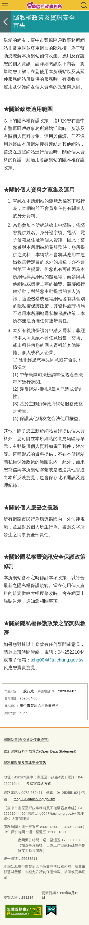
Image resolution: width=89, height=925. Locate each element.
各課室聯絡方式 (38, 784)
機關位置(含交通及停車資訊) (26, 740)
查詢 (84, 5)
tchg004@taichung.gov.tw (57, 659)
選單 (5, 5)
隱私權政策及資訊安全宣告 (25, 763)
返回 (5, 21)
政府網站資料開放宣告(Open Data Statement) (40, 751)
